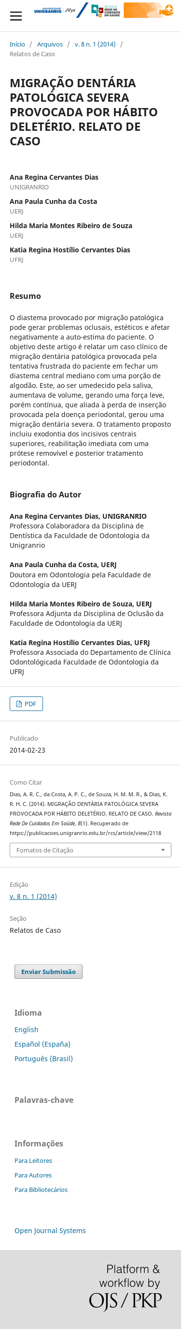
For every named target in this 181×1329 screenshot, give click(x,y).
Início (17, 44)
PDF (29, 703)
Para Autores (33, 1175)
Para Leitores (33, 1160)
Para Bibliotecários (41, 1189)
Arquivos (50, 44)
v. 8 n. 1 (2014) (95, 44)
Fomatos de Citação (44, 850)
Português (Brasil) (43, 1058)
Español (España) (42, 1044)
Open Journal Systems (50, 1230)
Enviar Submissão (48, 971)
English (26, 1029)
